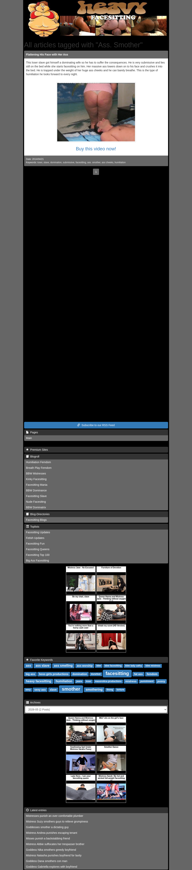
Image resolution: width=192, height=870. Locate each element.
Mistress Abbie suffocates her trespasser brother (55, 844)
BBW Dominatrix (36, 507)
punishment (146, 681)
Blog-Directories (38, 514)
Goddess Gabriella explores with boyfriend (51, 866)
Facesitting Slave (36, 496)
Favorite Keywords (39, 659)
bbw (98, 666)
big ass (30, 674)
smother (71, 689)
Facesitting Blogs (36, 519)
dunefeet (96, 674)
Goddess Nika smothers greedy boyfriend (51, 849)
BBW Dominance (36, 490)
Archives (33, 702)
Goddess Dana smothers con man (46, 861)
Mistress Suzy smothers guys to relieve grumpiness (57, 821)
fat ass (138, 674)
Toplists (32, 526)
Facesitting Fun (35, 543)
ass (28, 665)
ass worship (85, 665)
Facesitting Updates (38, 532)
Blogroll (32, 456)
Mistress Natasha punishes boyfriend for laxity (54, 855)
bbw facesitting (113, 666)
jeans (79, 681)
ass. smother (93, 162)
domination (55, 162)
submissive (68, 162)
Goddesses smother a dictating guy (47, 827)
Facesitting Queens (38, 549)
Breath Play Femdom (39, 467)
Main (29, 438)
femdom (152, 674)
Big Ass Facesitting (37, 560)
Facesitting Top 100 (38, 554)
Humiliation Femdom (38, 462)
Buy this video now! (96, 148)
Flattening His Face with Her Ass (47, 54)
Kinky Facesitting (36, 479)
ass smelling (63, 665)
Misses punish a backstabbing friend (48, 838)
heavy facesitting (38, 681)
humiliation (120, 162)
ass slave (42, 665)
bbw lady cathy (133, 666)
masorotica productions (108, 681)
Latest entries (36, 810)
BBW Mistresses (36, 473)
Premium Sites (37, 449)
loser (39, 162)
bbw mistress (153, 666)
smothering (94, 689)
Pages (32, 432)
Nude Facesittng (36, 501)
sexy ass (40, 689)
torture (120, 689)
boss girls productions (53, 674)
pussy (161, 681)
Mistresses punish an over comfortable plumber (54, 815)
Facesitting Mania (36, 484)
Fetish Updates (35, 537)
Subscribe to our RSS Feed (96, 425)
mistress (131, 681)
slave (46, 162)
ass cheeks (107, 162)
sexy (28, 689)
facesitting (81, 162)
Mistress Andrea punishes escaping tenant (51, 832)
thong (110, 689)
